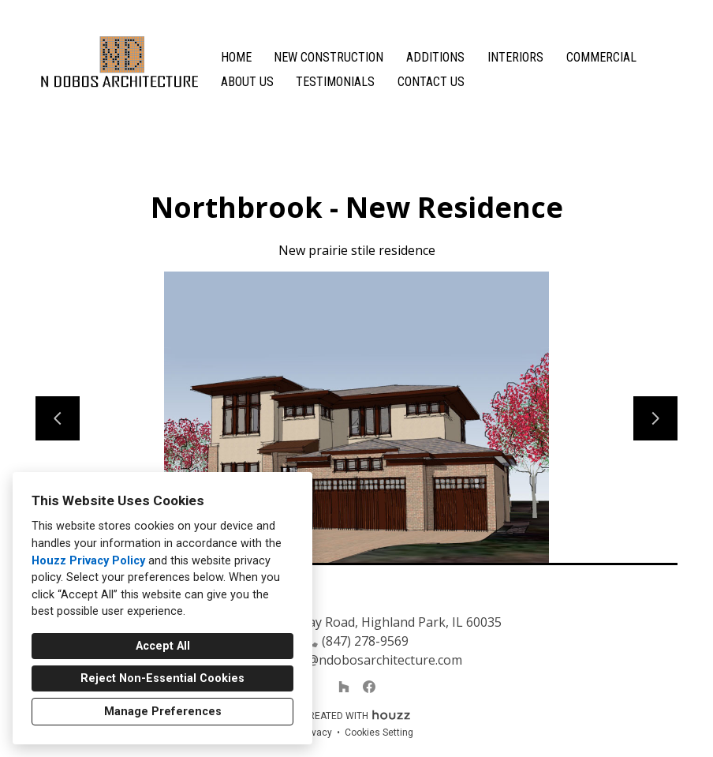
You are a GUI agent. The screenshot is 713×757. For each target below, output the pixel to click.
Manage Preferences (163, 711)
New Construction (328, 57)
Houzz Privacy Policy (88, 561)
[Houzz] (344, 686)
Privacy (316, 732)
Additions (435, 57)
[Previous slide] (57, 418)
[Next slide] (655, 418)
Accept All (163, 646)
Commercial (601, 57)
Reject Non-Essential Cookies (162, 678)
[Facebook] (369, 686)
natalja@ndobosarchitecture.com (364, 660)
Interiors (515, 57)
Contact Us (431, 81)
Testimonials (335, 81)
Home (236, 57)
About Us (247, 81)
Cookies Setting (379, 732)
